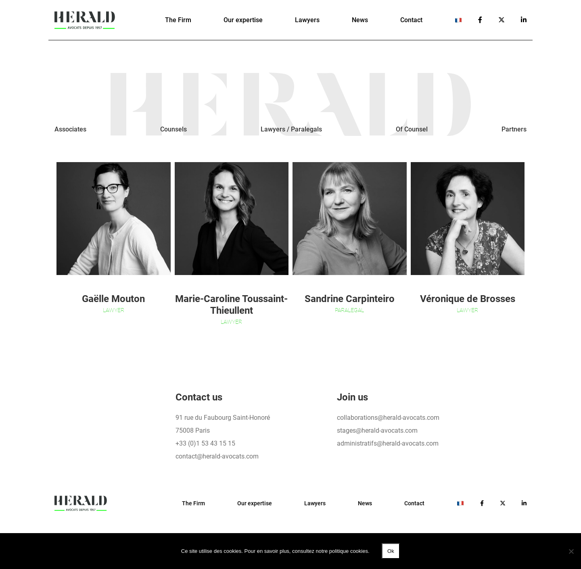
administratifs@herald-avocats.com (388, 443)
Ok (390, 551)
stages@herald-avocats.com (377, 430)
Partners (514, 129)
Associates (70, 129)
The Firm (178, 20)
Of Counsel (412, 129)
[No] (571, 551)
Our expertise (243, 20)
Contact (411, 20)
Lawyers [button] (307, 20)
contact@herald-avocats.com (217, 456)
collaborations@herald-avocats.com (388, 417)
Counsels (173, 129)
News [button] (360, 20)
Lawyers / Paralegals (291, 129)
